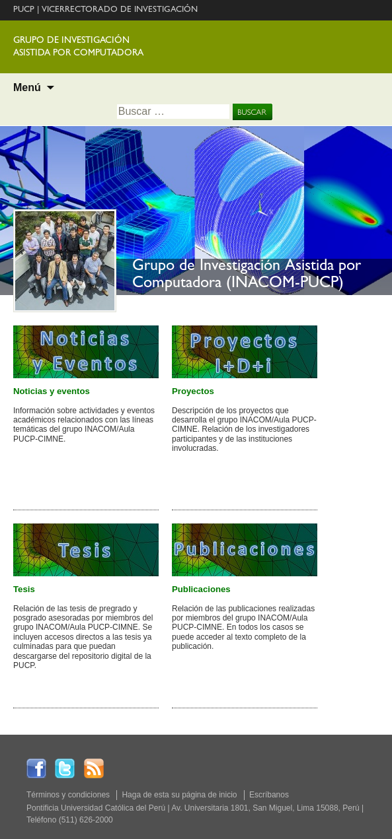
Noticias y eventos (51, 391)
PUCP (23, 10)
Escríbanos (269, 794)
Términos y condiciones (68, 794)
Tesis (24, 589)
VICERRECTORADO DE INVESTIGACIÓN (120, 10)
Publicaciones (201, 589)
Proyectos (193, 391)
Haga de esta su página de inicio (179, 794)
